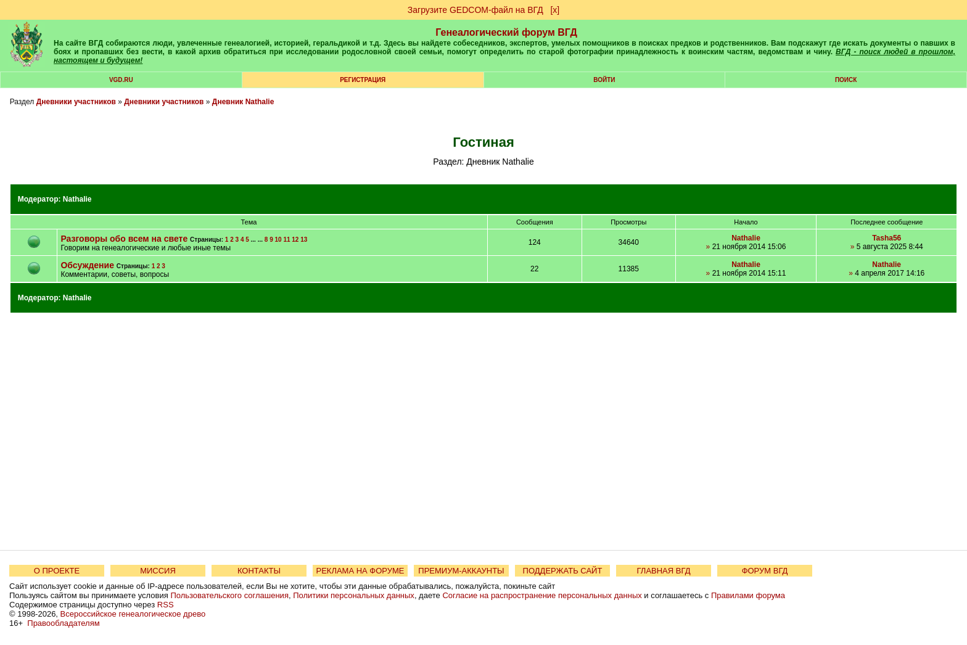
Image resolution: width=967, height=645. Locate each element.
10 (277, 239)
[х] (554, 10)
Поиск (846, 79)
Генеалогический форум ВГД (506, 32)
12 (295, 239)
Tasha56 (886, 238)
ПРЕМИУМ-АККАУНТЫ (461, 570)
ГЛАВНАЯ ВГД (664, 570)
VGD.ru (121, 79)
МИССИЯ (158, 570)
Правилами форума (748, 595)
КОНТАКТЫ (259, 570)
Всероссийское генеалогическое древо (133, 613)
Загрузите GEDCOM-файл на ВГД (475, 10)
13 (303, 239)
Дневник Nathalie (243, 101)
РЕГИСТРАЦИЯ (362, 79)
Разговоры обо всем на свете (123, 239)
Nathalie (77, 199)
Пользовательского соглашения (229, 595)
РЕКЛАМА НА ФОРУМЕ (360, 570)
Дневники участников (76, 101)
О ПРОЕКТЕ (57, 570)
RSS (165, 604)
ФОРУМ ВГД (765, 570)
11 (286, 239)
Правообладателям (63, 623)
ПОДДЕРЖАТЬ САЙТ (563, 570)
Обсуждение (87, 265)
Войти (604, 79)
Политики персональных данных (353, 595)
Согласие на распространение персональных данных (541, 595)
